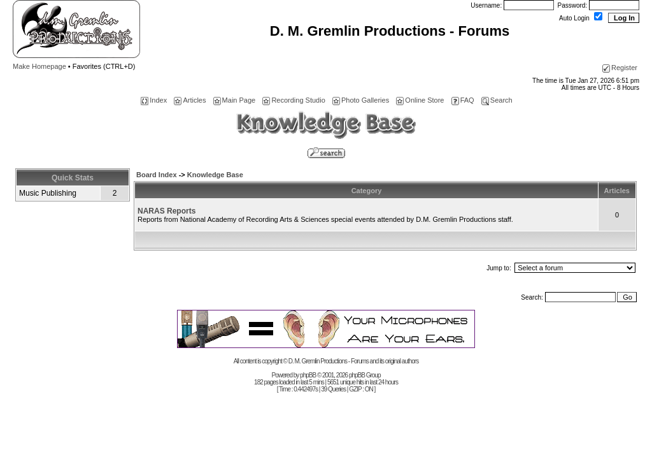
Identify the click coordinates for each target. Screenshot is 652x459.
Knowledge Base (215, 174)
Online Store (420, 100)
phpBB (308, 375)
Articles (190, 100)
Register (619, 67)
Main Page (234, 100)
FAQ (462, 100)
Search (497, 100)
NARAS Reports (166, 211)
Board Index (156, 174)
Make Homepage (39, 66)
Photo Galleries (360, 100)
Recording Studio (293, 100)
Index (154, 100)
